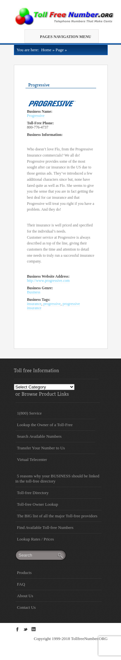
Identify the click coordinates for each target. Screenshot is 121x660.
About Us (25, 595)
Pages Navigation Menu (63, 36)
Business (34, 292)
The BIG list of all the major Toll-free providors (57, 515)
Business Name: (40, 112)
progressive (52, 304)
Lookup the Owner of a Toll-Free (45, 424)
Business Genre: (40, 288)
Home (45, 49)
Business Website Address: (48, 276)
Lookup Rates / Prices (35, 539)
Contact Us (26, 607)
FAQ (21, 584)
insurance (34, 304)
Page (59, 49)
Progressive (36, 116)
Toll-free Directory (33, 492)
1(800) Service (29, 413)
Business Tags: (38, 300)
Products (24, 572)
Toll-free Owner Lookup (37, 504)
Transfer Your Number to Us (41, 447)
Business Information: (45, 135)
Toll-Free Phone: (40, 123)
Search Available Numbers (39, 436)
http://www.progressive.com (48, 281)
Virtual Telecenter (32, 459)
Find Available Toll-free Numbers (45, 527)
